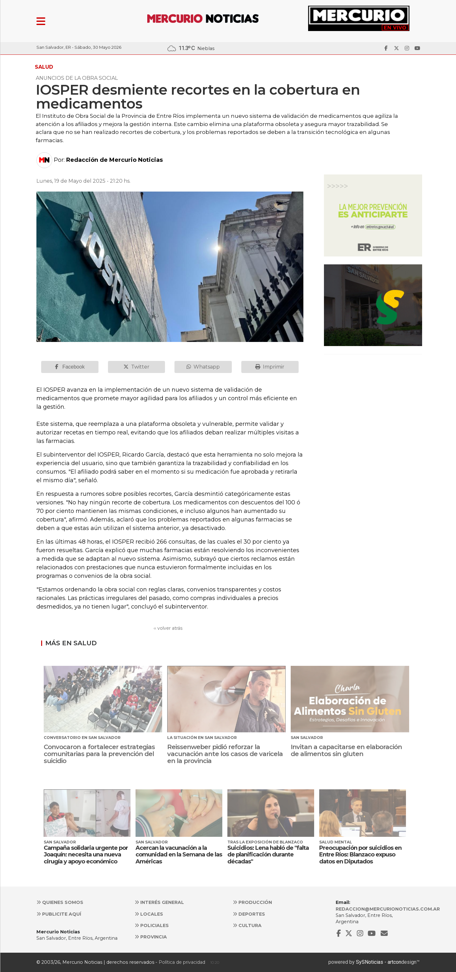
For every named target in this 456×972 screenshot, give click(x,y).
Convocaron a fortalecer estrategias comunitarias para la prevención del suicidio (99, 753)
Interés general (159, 902)
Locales (149, 914)
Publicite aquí (58, 914)
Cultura (247, 925)
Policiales (152, 925)
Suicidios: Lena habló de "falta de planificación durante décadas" (268, 854)
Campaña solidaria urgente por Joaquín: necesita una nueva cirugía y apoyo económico (86, 854)
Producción (252, 902)
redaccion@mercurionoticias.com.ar (388, 909)
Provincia (151, 937)
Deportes (249, 914)
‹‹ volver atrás (168, 628)
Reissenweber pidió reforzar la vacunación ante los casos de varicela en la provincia (225, 753)
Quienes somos (59, 902)
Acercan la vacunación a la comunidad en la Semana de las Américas (179, 854)
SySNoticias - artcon (378, 962)
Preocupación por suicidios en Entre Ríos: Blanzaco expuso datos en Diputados (360, 854)
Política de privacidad (182, 962)
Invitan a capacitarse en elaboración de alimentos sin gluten (346, 750)
